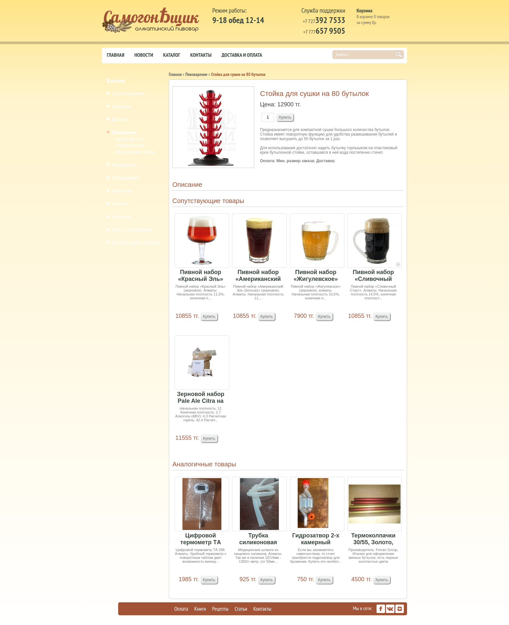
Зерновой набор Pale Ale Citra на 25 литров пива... (200, 398)
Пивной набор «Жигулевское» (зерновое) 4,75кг (316, 276)
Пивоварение (124, 132)
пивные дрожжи (129, 138)
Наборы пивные (129, 145)
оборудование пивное (135, 151)
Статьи (241, 608)
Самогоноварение (128, 93)
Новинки (120, 203)
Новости (143, 55)
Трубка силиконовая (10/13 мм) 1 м (258, 539)
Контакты (201, 55)
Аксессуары (122, 190)
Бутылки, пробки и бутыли (135, 242)
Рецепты (220, 608)
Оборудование (125, 177)
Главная (115, 55)
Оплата (181, 608)
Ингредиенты (124, 164)
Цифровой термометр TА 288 (200, 539)
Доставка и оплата (242, 55)
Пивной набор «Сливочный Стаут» (373, 276)
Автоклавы (121, 216)
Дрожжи (119, 119)
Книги (200, 608)
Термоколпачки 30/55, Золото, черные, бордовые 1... (373, 539)
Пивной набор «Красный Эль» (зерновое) (200, 276)
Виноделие (122, 106)
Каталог (171, 55)
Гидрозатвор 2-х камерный (315, 539)
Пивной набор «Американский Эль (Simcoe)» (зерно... (258, 276)
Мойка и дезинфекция (132, 229)
